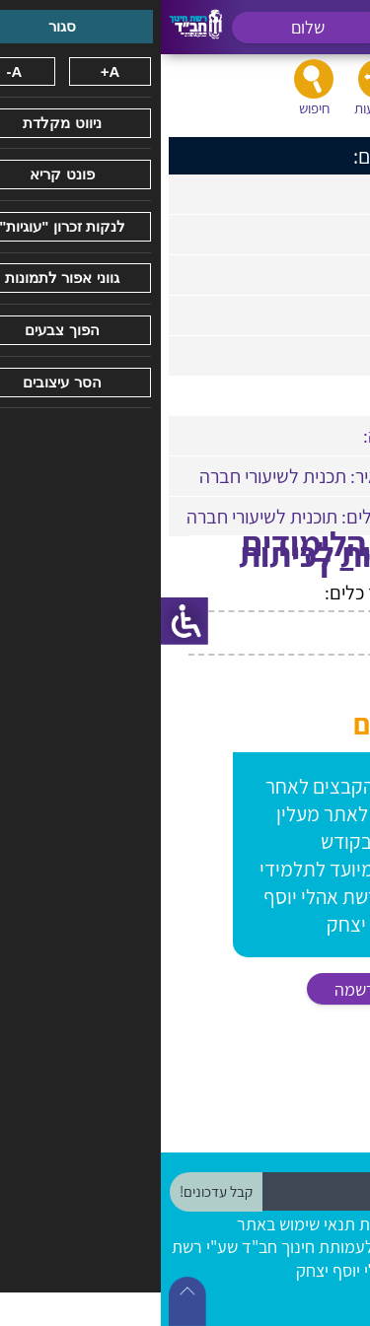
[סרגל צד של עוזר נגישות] (23, 621)
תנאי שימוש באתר (135, 1224)
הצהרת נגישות (246, 1224)
